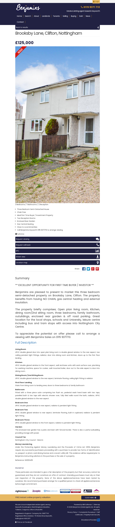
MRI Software (87, 505)
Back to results (57, 27)
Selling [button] (65, 16)
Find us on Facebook (23, 522)
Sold (81, 16)
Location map (57, 262)
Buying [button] (73, 16)
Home (19, 16)
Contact (20, 22)
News (88, 16)
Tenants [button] (56, 16)
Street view (57, 256)
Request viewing (57, 239)
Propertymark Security (92, 515)
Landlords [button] (46, 16)
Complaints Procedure (87, 512)
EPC (57, 250)
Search (28, 16)
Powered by (78, 505)
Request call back (57, 245)
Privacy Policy (72, 512)
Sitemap (97, 505)
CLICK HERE (90, 497)
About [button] (36, 16)
